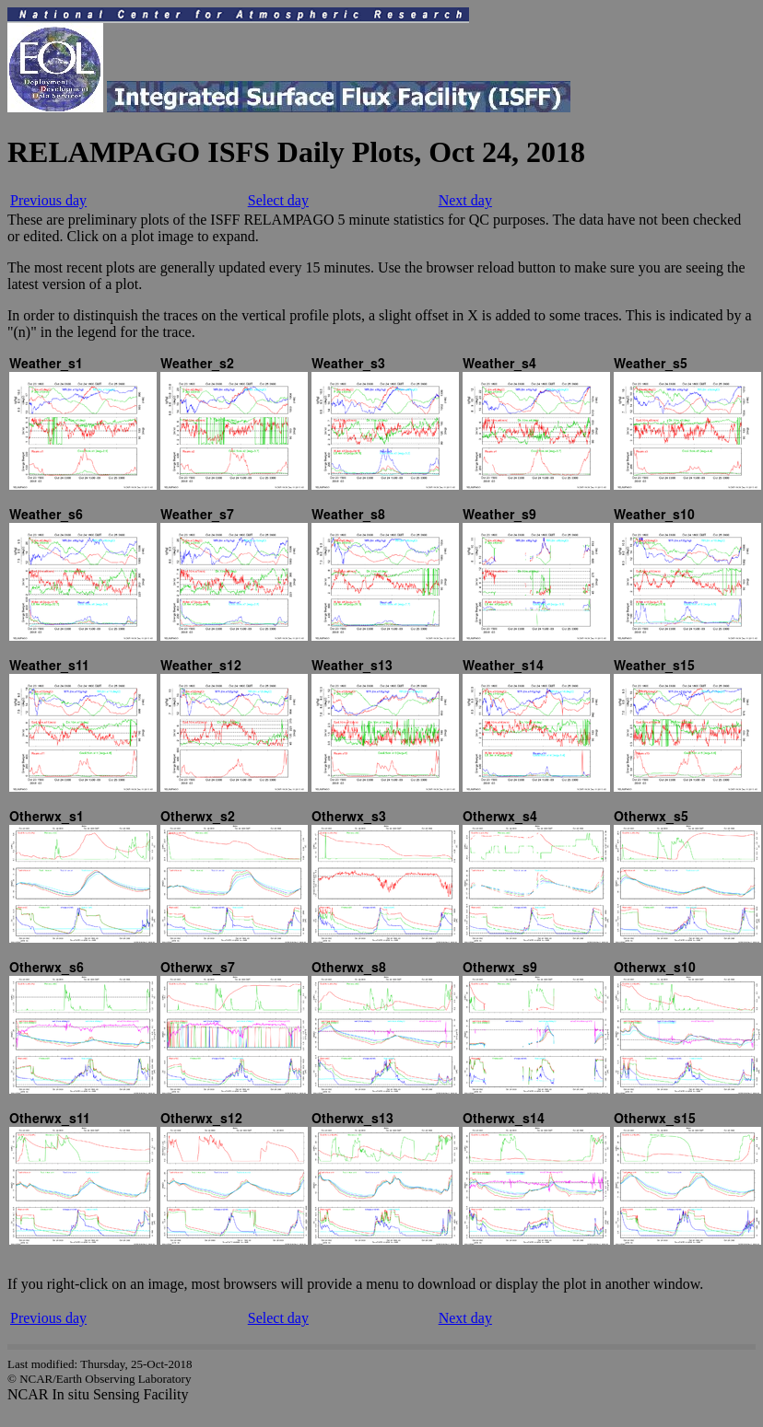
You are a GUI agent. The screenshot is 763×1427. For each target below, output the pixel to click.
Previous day (48, 200)
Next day (465, 200)
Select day (278, 200)
